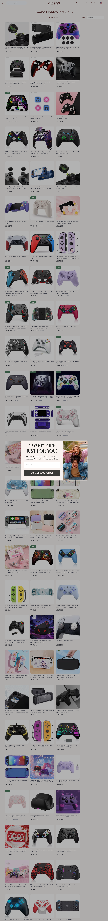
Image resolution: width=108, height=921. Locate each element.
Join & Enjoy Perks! (42, 473)
